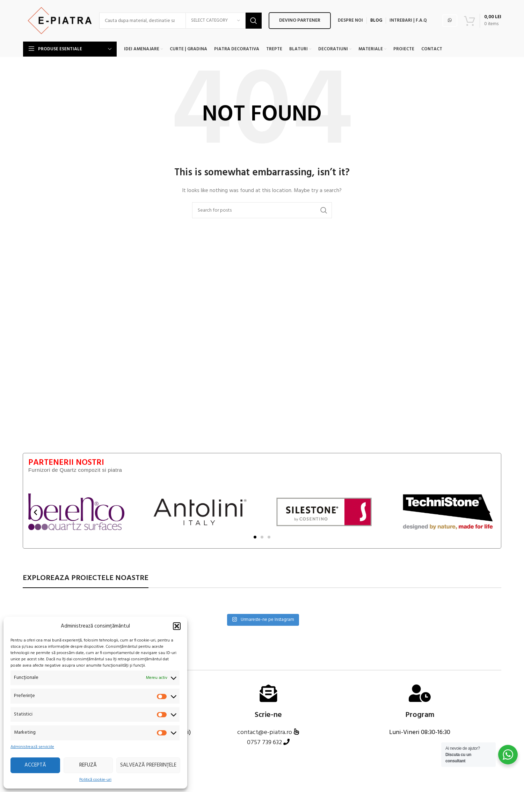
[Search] (128, 21)
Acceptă (35, 765)
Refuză (88, 765)
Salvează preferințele (148, 765)
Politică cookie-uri (95, 780)
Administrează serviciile (32, 747)
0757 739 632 (264, 743)
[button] (176, 626)
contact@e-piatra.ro (265, 733)
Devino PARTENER (265, 21)
